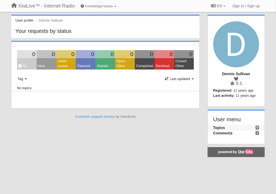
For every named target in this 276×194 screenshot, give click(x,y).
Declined (163, 66)
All (22, 66)
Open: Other (121, 63)
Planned (83, 66)
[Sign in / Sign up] (246, 6)
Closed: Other (181, 63)
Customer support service (95, 117)
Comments (223, 133)
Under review (63, 63)
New (41, 66)
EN (218, 6)
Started (102, 66)
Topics (219, 128)
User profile (24, 20)
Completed (144, 66)
